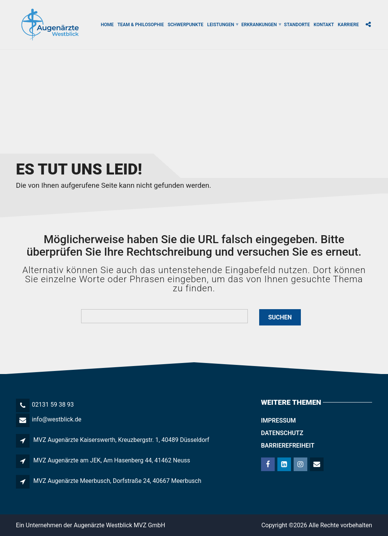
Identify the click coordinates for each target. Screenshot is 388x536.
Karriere (348, 24)
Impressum (278, 420)
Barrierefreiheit (287, 445)
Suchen (280, 317)
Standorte (297, 24)
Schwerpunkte (185, 24)
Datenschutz (282, 433)
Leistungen (220, 24)
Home (107, 24)
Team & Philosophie (140, 24)
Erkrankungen (259, 24)
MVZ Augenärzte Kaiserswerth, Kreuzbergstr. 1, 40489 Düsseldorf (121, 439)
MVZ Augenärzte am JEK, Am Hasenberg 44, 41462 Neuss (111, 460)
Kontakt (324, 24)
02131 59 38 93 (53, 404)
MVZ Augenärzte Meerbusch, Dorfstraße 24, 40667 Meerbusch (117, 480)
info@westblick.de (56, 419)
